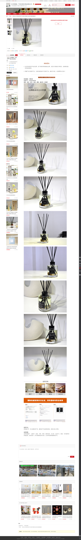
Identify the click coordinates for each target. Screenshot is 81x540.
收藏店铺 (15, 72)
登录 (13, 0)
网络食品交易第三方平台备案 (59, 538)
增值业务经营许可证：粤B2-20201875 (45, 538)
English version (58, 537)
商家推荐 (42, 55)
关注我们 (69, 0)
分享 (13, 48)
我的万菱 (46, 0)
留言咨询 (28, 55)
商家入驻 (29, 537)
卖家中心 (60, 0)
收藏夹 (55, 0)
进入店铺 (9, 72)
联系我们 (25, 537)
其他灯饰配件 (26, 525)
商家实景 (35, 55)
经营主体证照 (53, 538)
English (74, 0)
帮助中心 (33, 537)
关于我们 (22, 537)
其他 (10, 16)
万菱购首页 (41, 0)
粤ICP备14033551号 (36, 538)
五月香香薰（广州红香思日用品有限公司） (22, 4)
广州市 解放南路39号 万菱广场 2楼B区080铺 (18, 5)
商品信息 (21, 55)
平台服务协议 (38, 537)
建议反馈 (53, 537)
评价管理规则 (49, 537)
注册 (15, 0)
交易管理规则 (43, 537)
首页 (7, 16)
